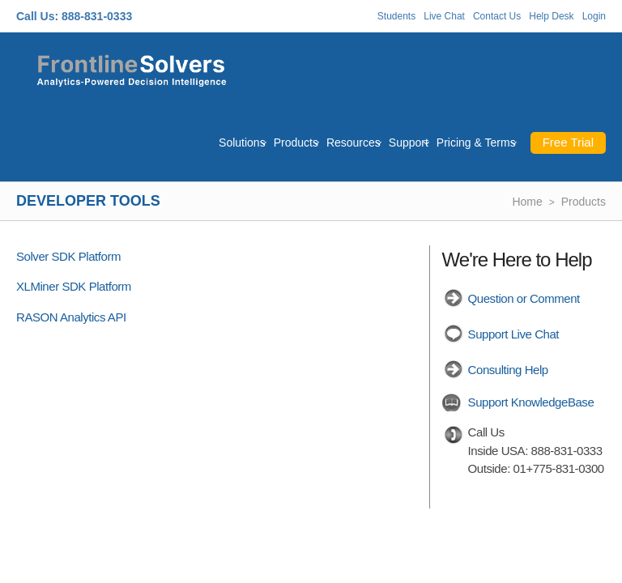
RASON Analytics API (71, 317)
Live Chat (444, 16)
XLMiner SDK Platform (73, 286)
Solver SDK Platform (68, 256)
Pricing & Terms (476, 142)
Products (296, 142)
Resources (353, 142)
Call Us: (37, 16)
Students (396, 16)
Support (408, 142)
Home (527, 201)
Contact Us (497, 16)
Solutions (242, 142)
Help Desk (551, 16)
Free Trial (568, 142)
